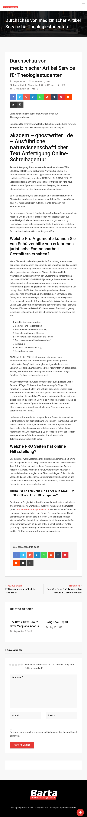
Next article (74, 585)
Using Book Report (57, 622)
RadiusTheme (69, 807)
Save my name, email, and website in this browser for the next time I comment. (43, 734)
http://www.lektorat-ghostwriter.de (32, 509)
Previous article (14, 585)
